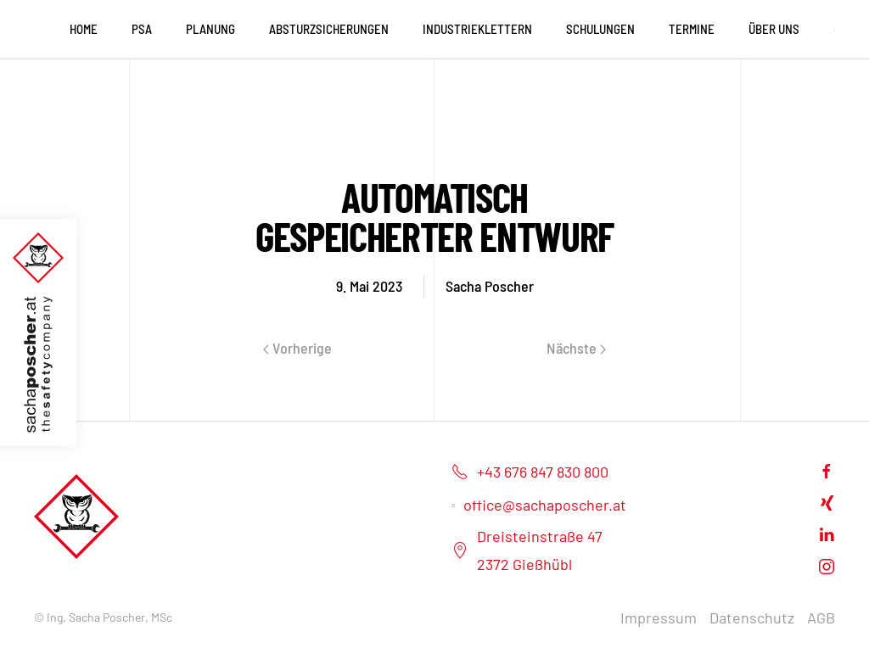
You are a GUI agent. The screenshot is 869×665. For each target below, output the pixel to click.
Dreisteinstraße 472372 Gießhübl (527, 550)
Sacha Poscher (490, 286)
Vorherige (297, 347)
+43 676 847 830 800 (529, 471)
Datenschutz (751, 617)
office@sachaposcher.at (538, 504)
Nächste (576, 347)
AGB (821, 617)
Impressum (658, 617)
